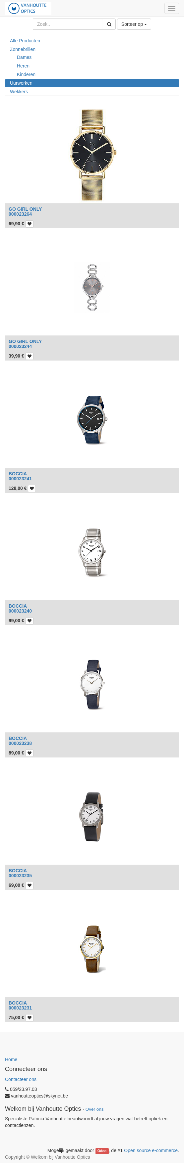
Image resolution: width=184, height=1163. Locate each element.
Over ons (95, 1109)
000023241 (20, 478)
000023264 (20, 214)
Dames (24, 57)
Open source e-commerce (151, 1150)
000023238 (20, 743)
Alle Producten (25, 40)
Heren (23, 65)
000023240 (20, 611)
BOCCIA (18, 473)
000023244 (20, 346)
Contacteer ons (20, 1079)
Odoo (101, 1151)
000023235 (20, 875)
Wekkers (19, 91)
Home (11, 1059)
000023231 (20, 1008)
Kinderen (26, 74)
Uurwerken (21, 83)
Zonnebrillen (22, 49)
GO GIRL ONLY (25, 209)
